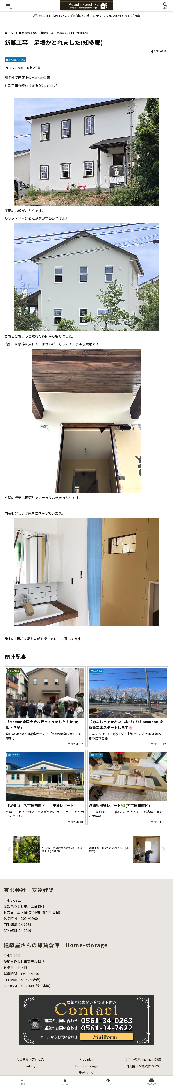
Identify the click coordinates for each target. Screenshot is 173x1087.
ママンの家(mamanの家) (143, 1059)
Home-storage (86, 1066)
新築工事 (34, 67)
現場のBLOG (15, 60)
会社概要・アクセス (30, 1059)
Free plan (87, 1059)
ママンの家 (14, 67)
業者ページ (86, 1072)
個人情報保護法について (143, 1066)
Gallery (30, 1066)
